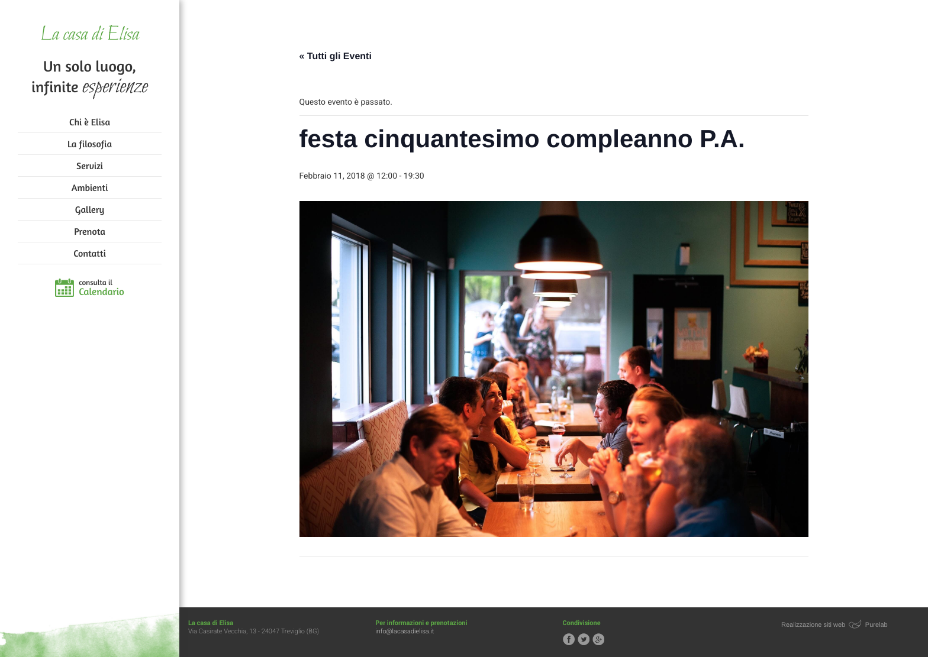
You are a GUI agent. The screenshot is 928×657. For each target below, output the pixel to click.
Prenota (89, 231)
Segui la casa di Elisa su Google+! (598, 639)
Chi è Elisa (89, 122)
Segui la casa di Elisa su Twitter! (583, 639)
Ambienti (90, 187)
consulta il (101, 288)
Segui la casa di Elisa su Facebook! (569, 639)
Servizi (89, 165)
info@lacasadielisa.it (404, 631)
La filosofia (89, 144)
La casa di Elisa (89, 35)
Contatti (89, 253)
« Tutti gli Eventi (335, 56)
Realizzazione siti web (813, 625)
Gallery (89, 209)
